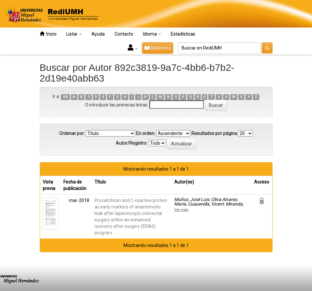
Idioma (152, 34)
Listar (74, 34)
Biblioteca (158, 47)
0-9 (65, 97)
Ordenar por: (72, 133)
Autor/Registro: (131, 143)
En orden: (145, 133)
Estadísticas (183, 34)
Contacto (123, 34)
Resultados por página (214, 133)
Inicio (48, 34)
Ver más (181, 209)
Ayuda (98, 34)
